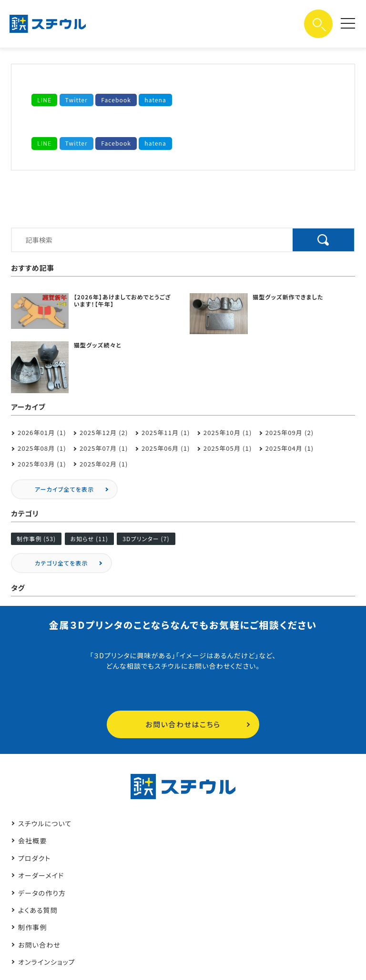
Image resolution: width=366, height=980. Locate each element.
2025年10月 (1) (227, 432)
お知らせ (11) (89, 539)
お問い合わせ (39, 945)
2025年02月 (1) (104, 463)
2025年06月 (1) (166, 448)
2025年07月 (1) (104, 448)
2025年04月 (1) (289, 448)
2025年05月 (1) (227, 448)
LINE (44, 100)
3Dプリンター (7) (146, 539)
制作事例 (32, 927)
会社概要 (32, 840)
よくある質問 (38, 910)
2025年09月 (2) (289, 432)
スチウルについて (44, 823)
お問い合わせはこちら (182, 724)
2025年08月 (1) (42, 448)
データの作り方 (42, 893)
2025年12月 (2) (104, 432)
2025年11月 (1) (166, 432)
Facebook (116, 100)
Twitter (76, 100)
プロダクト (34, 858)
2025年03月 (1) (42, 463)
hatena (155, 100)
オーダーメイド (41, 875)
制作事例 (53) (36, 539)
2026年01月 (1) (42, 432)
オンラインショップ (46, 962)
